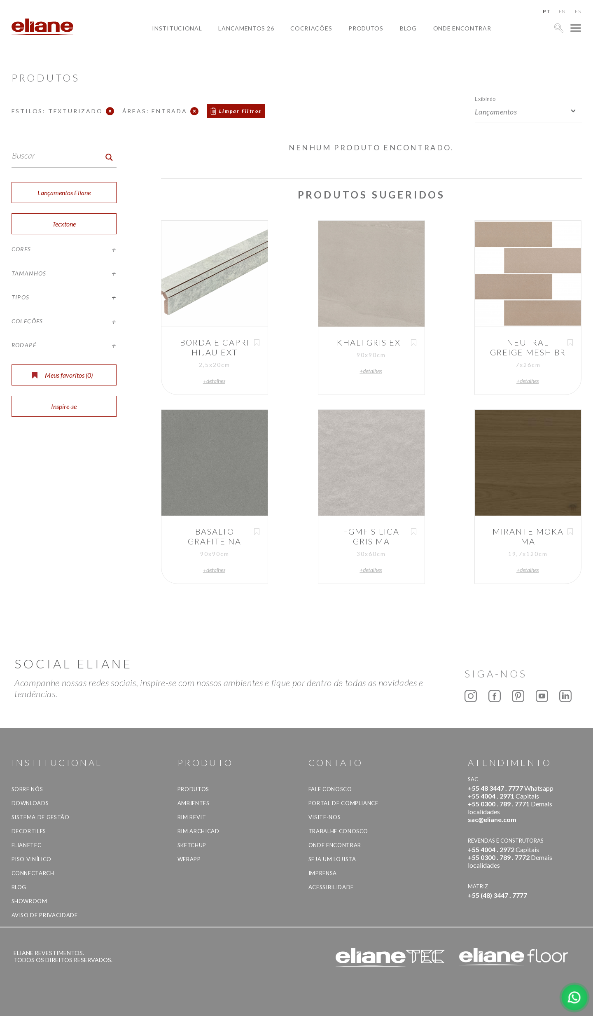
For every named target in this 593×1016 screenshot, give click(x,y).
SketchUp (191, 845)
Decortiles (29, 831)
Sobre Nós (27, 789)
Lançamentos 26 (246, 28)
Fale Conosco (330, 789)
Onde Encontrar (462, 28)
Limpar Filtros (240, 111)
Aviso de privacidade (45, 915)
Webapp (189, 859)
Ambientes (193, 803)
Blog (408, 28)
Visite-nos (324, 817)
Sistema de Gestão (41, 817)
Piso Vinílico (31, 859)
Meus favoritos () (62, 375)
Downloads (30, 803)
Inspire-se (64, 406)
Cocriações (311, 28)
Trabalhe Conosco (338, 831)
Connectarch (33, 873)
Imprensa (322, 873)
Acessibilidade (331, 887)
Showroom (29, 901)
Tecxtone (64, 224)
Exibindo (485, 99)
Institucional (177, 28)
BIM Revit (191, 817)
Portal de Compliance (343, 803)
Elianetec (27, 845)
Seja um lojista (332, 859)
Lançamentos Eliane (64, 192)
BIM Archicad (198, 831)
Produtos (365, 28)
